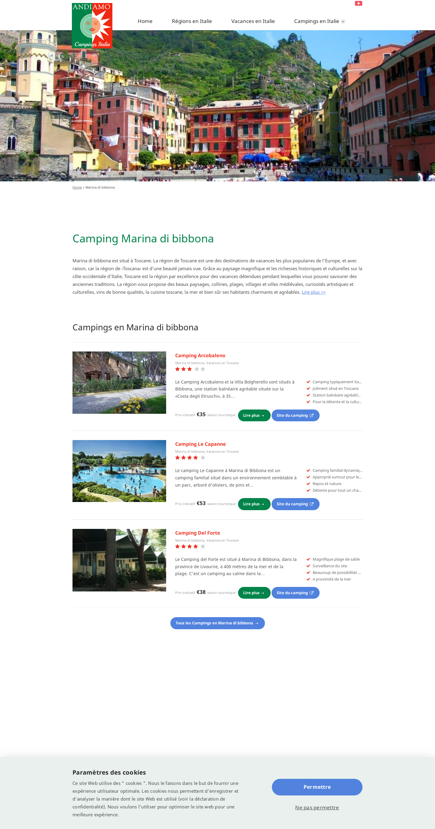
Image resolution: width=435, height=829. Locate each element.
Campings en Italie (316, 21)
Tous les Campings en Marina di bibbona (215, 623)
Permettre (317, 786)
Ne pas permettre (317, 807)
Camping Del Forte (197, 532)
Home (145, 21)
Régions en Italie (192, 21)
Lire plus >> (314, 292)
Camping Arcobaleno (200, 355)
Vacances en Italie (253, 21)
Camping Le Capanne (200, 444)
